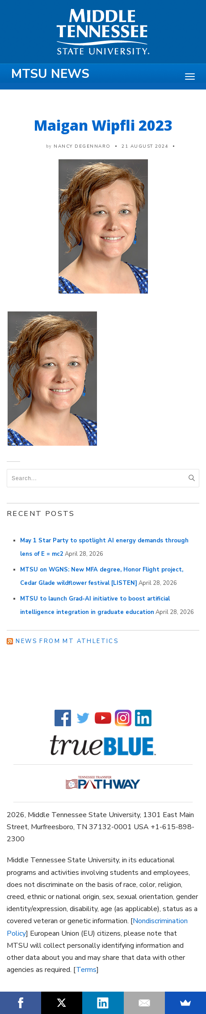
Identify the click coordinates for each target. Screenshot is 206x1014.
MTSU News (50, 73)
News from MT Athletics (67, 641)
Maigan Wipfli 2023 (103, 125)
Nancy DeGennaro (82, 146)
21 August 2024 (145, 146)
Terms (86, 970)
